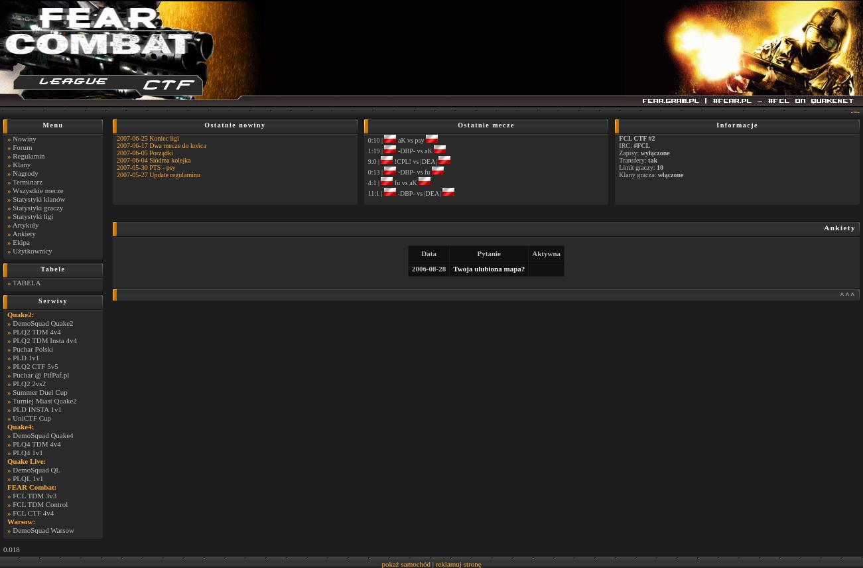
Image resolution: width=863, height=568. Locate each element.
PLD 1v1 (26, 358)
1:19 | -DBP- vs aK (407, 151)
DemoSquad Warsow (43, 530)
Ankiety (24, 234)
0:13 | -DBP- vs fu (406, 172)
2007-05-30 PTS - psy (146, 167)
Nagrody (25, 173)
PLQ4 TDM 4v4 (37, 444)
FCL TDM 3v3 (34, 496)
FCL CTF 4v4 (33, 513)
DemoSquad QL (36, 470)
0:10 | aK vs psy (403, 140)
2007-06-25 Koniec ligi (148, 138)
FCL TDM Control (40, 504)
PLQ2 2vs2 (29, 384)
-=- (855, 111)
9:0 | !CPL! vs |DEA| (409, 161)
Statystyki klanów (39, 199)
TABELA (27, 283)
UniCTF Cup (32, 418)
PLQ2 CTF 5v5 (35, 366)
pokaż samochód (406, 564)
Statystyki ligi (33, 216)
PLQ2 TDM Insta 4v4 (45, 340)
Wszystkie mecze (38, 190)
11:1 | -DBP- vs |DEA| (411, 193)
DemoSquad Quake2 (43, 323)
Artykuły (26, 225)
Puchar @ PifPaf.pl (41, 375)
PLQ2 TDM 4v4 (37, 332)
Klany (22, 165)
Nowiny (24, 139)
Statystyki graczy (38, 208)
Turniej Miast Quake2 (45, 401)
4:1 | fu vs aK (399, 182)
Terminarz (27, 182)
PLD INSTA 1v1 (37, 409)
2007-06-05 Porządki (145, 153)
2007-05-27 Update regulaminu (158, 174)
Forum (22, 147)
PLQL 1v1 (28, 478)
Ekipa (21, 242)
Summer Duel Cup (40, 392)
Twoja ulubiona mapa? (489, 269)
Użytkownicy (32, 251)
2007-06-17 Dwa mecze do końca (161, 145)
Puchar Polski (33, 349)
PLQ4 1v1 (28, 453)
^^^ (848, 295)
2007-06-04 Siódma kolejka (154, 160)
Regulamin (28, 156)
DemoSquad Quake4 (43, 435)
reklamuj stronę (459, 564)
